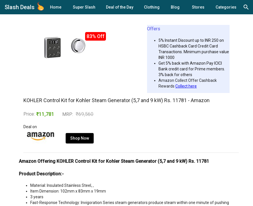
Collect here (186, 86)
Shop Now (79, 138)
